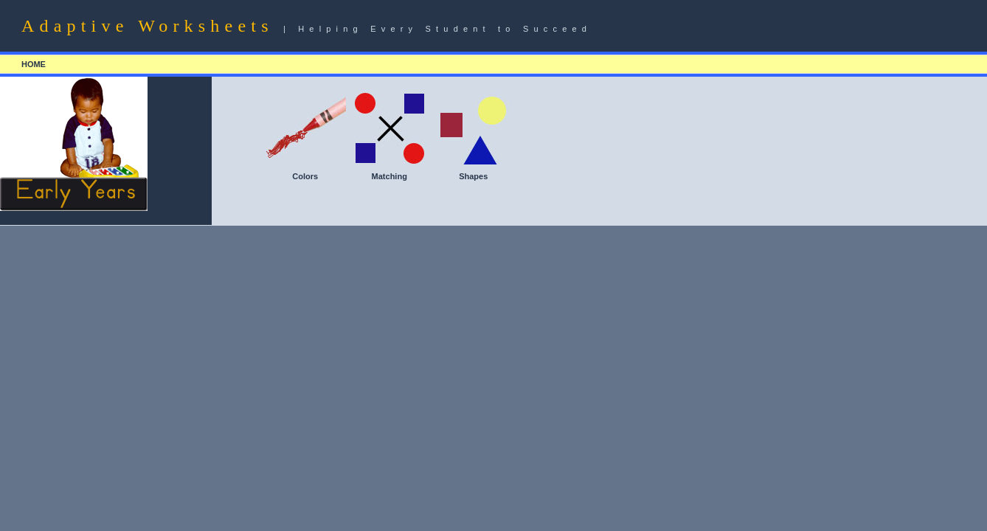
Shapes (473, 176)
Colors (305, 176)
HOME (33, 64)
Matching (389, 176)
